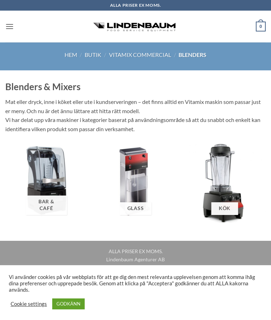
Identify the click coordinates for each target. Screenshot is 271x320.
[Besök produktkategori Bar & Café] (46, 182)
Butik (93, 54)
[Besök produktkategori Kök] (224, 182)
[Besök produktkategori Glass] (135, 182)
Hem (71, 54)
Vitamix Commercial (140, 54)
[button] (9, 26)
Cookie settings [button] (29, 304)
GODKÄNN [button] (68, 304)
